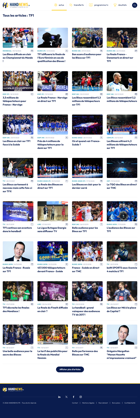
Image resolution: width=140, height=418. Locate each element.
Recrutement (103, 403)
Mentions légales (88, 403)
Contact (75, 403)
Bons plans (116, 403)
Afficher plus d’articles (70, 369)
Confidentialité (129, 403)
